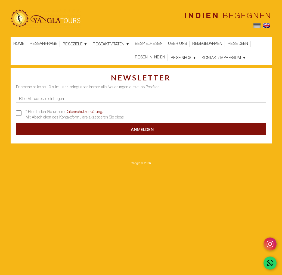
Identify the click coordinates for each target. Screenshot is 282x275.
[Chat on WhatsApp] (270, 263)
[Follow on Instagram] (270, 244)
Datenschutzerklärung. (84, 112)
